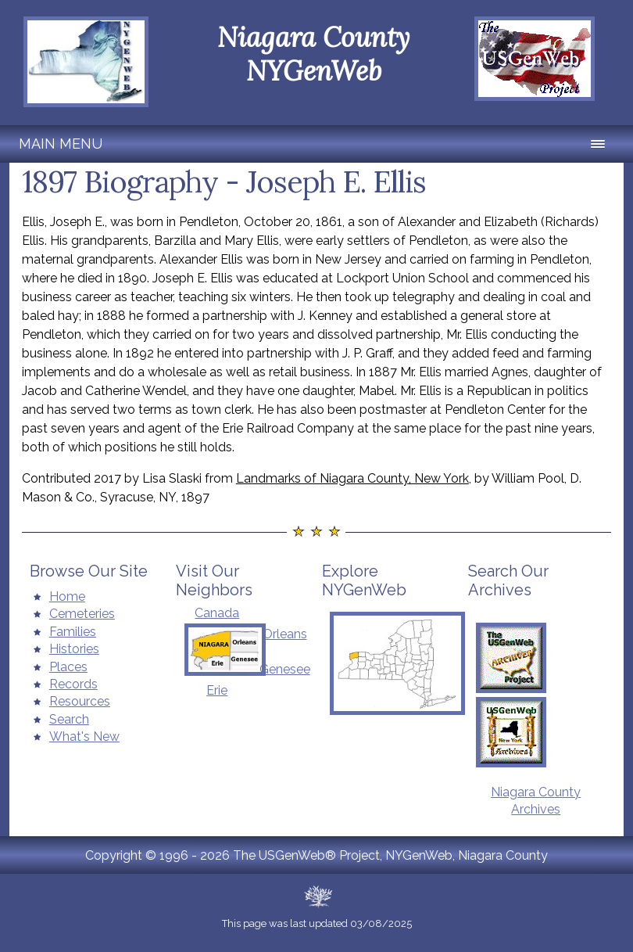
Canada (217, 612)
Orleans (285, 634)
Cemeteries (82, 613)
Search (69, 719)
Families (72, 631)
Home (67, 596)
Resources (79, 701)
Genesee (284, 669)
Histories (74, 648)
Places (68, 666)
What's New (84, 736)
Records (73, 684)
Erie (216, 690)
